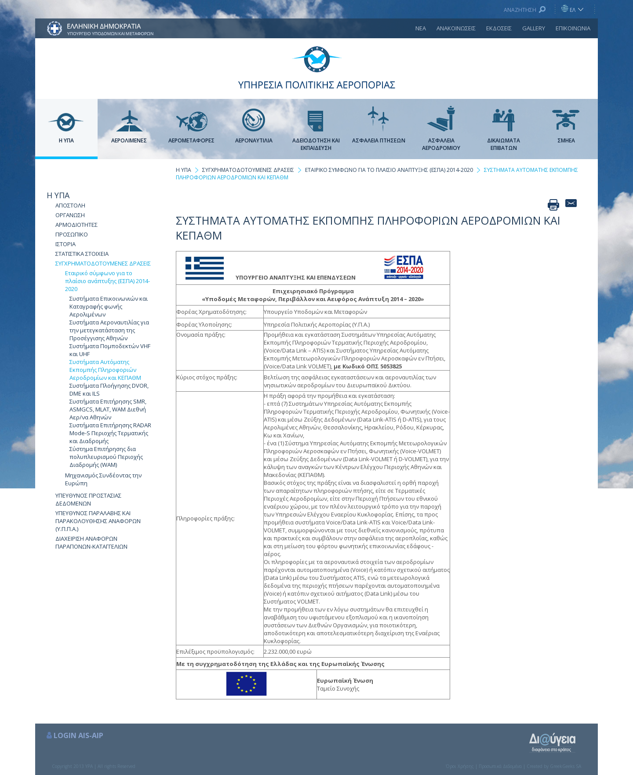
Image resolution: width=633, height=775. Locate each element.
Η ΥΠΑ (58, 195)
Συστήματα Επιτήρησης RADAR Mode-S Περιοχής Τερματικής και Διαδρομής (110, 433)
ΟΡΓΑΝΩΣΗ (70, 215)
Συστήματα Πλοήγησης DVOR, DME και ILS (109, 389)
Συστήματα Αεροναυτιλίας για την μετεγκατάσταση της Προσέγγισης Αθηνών (109, 330)
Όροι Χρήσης (460, 766)
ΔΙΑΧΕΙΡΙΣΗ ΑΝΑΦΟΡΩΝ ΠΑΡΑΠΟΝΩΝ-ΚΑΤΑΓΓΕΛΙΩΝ (91, 542)
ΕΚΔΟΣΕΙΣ (499, 28)
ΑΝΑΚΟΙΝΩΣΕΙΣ (456, 28)
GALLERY (533, 28)
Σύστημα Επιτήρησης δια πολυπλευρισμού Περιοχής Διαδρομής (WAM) (106, 457)
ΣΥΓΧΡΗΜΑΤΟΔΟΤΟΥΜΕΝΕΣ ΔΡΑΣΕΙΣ (103, 263)
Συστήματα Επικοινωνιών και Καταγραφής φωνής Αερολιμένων (108, 306)
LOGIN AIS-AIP (78, 735)
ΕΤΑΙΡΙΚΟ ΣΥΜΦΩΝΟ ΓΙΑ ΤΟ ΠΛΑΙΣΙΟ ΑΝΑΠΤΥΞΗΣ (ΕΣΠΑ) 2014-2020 (389, 170)
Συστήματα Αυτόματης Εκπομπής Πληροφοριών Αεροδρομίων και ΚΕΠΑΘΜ (105, 370)
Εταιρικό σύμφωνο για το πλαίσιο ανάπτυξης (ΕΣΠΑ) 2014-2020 (107, 281)
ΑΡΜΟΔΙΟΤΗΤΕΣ (76, 225)
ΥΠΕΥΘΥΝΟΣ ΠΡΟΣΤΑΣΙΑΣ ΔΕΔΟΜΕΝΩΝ (88, 499)
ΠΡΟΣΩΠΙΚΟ (71, 234)
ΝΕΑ (420, 28)
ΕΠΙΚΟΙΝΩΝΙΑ (573, 28)
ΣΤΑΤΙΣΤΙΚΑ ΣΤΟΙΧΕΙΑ (82, 254)
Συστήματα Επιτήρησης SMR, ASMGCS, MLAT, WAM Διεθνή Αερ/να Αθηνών (107, 409)
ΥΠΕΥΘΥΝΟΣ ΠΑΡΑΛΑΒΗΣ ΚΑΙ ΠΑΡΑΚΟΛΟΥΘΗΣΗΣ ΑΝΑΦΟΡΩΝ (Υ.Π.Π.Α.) (98, 521)
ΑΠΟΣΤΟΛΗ (70, 205)
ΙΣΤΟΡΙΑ (65, 244)
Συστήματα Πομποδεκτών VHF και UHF (109, 350)
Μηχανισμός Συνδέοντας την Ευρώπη (103, 479)
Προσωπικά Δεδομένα (500, 766)
